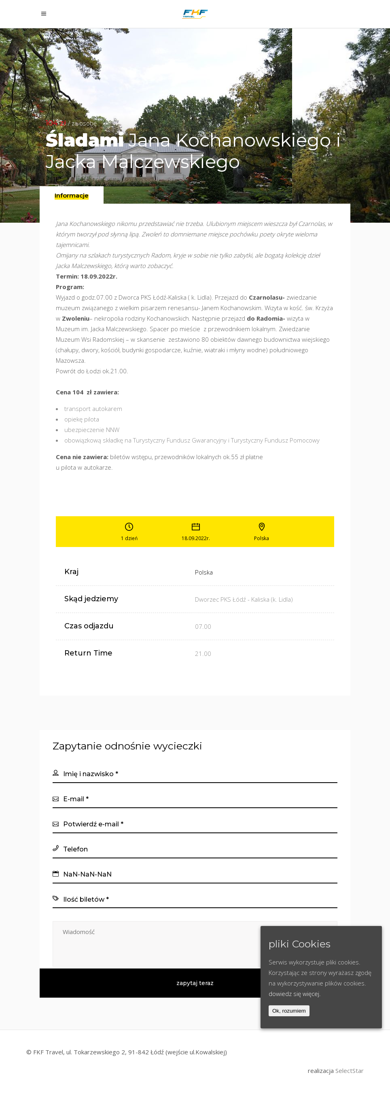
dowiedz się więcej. (295, 994)
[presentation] (72, 196)
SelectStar (349, 1070)
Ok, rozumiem (289, 1011)
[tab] (72, 195)
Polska (204, 572)
